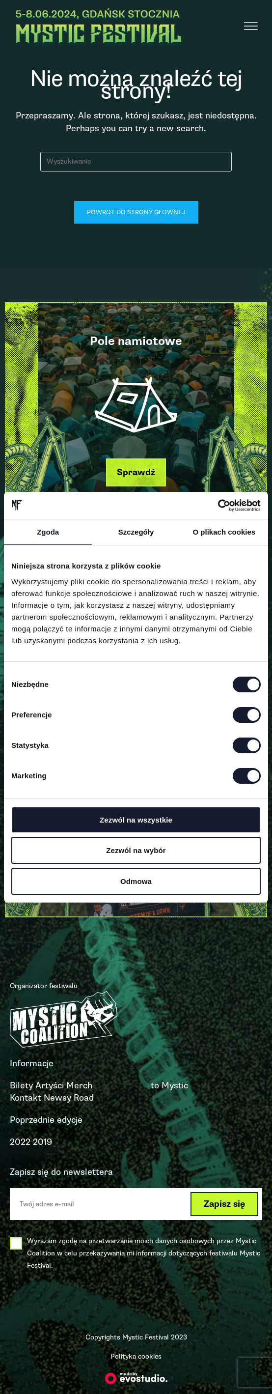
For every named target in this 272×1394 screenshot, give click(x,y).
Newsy (57, 1097)
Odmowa (136, 881)
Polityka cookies (136, 1356)
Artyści (49, 1085)
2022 (20, 1142)
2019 (42, 1142)
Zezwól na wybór (136, 850)
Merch (79, 1085)
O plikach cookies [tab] (224, 532)
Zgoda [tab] (48, 532)
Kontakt (25, 1097)
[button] (136, 472)
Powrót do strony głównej (136, 212)
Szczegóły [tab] (136, 532)
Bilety (21, 1085)
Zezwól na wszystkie (136, 820)
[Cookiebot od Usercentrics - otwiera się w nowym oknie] (218, 505)
